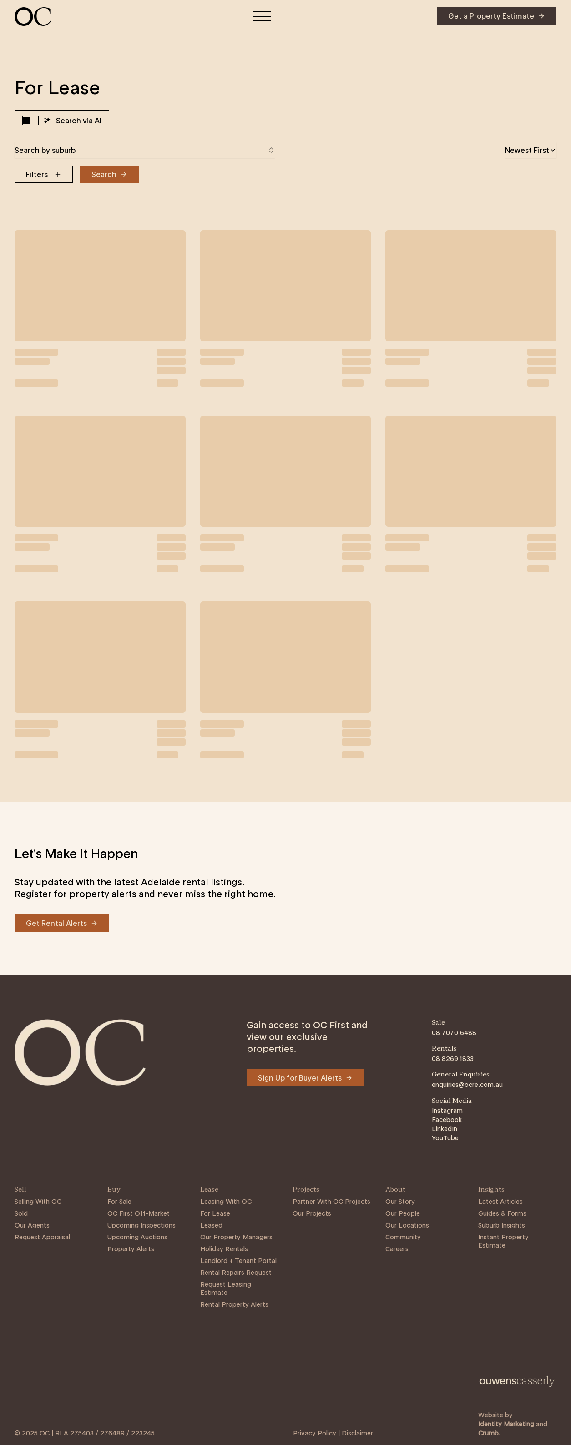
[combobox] (145, 150)
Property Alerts (130, 1249)
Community (403, 1237)
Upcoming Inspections (141, 1225)
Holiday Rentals (224, 1249)
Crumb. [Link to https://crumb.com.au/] (489, 1433)
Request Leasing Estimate (225, 1288)
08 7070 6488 (454, 1033)
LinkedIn (444, 1129)
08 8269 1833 (453, 1059)
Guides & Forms (502, 1213)
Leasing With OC (226, 1201)
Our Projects (312, 1213)
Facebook (447, 1120)
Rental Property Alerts (234, 1304)
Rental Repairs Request (236, 1272)
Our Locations (407, 1225)
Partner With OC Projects (331, 1201)
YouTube (445, 1138)
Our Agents (32, 1225)
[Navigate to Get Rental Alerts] (62, 923)
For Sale (119, 1201)
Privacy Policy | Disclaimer (333, 1433)
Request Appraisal (42, 1237)
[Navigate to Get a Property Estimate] (496, 16)
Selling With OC (38, 1201)
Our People (402, 1213)
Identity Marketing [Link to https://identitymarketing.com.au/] (506, 1424)
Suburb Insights (501, 1225)
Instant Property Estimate (503, 1241)
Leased (211, 1225)
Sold (21, 1213)
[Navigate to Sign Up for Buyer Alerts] (305, 1077)
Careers (397, 1249)
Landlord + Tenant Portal (238, 1261)
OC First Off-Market (138, 1213)
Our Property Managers (236, 1237)
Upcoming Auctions (137, 1237)
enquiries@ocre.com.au (467, 1085)
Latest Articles (500, 1201)
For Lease (215, 1213)
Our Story (400, 1201)
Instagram (447, 1110)
